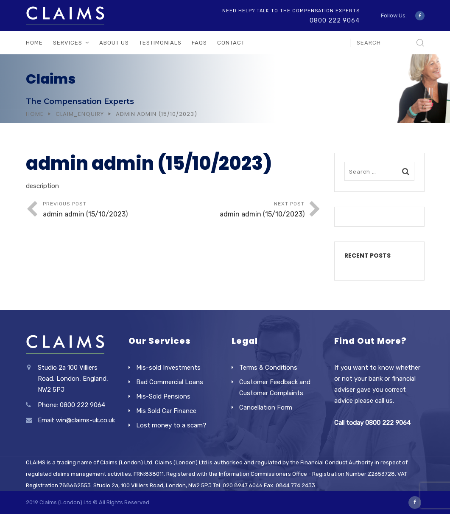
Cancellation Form (265, 407)
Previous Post (108, 210)
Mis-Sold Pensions (163, 396)
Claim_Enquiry (80, 114)
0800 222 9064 (335, 20)
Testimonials (160, 42)
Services (67, 42)
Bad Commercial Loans (169, 382)
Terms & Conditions (268, 367)
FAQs (199, 42)
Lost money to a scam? (171, 425)
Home (34, 42)
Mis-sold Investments (168, 367)
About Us (114, 42)
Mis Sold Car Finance (166, 411)
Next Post (239, 210)
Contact (231, 42)
